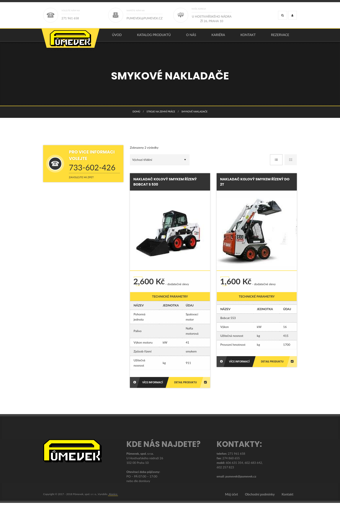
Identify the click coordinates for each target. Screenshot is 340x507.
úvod (117, 37)
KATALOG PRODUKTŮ (154, 37)
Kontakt (248, 37)
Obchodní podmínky (260, 498)
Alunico (113, 498)
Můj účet (231, 498)
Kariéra (218, 37)
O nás (191, 37)
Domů (136, 115)
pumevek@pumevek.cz (240, 480)
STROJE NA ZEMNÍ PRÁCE (161, 115)
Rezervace (280, 37)
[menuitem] (116, 37)
